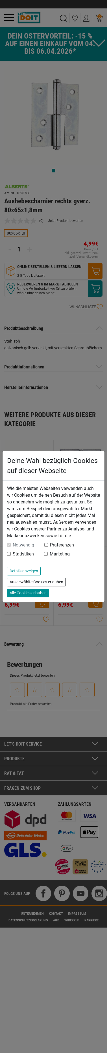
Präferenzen (62, 545)
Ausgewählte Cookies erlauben (36, 582)
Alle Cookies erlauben (28, 593)
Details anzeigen (24, 571)
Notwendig (23, 545)
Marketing (60, 554)
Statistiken (23, 554)
